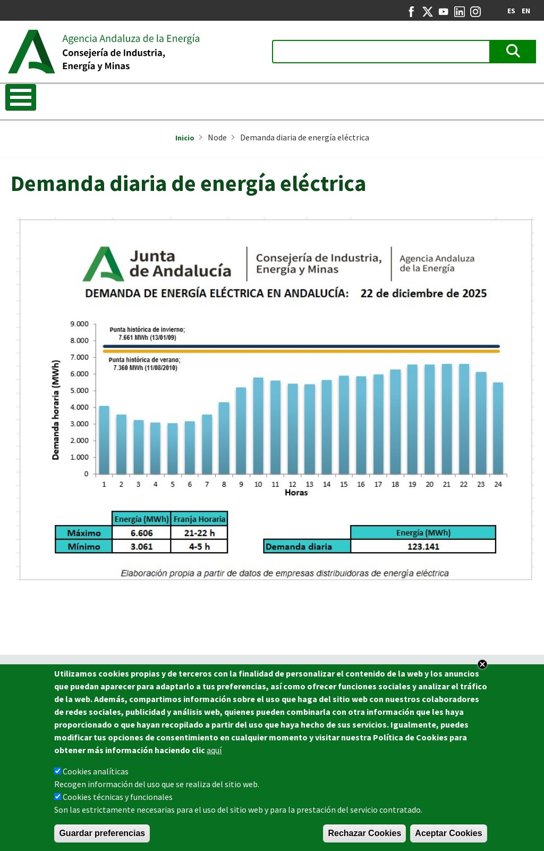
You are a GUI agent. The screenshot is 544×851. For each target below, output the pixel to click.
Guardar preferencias (102, 834)
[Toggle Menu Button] (20, 97)
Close (482, 665)
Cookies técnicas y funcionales (118, 797)
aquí (214, 751)
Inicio (184, 138)
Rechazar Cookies (364, 834)
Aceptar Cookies (448, 834)
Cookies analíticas (96, 772)
